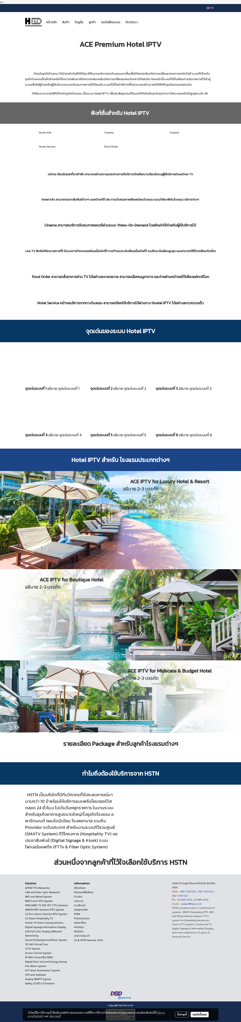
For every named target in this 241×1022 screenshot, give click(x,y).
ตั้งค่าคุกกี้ (182, 1014)
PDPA (77, 914)
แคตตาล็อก (80, 923)
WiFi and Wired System (38, 897)
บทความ (78, 901)
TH (210, 8)
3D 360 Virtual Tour (36, 944)
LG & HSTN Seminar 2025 (88, 940)
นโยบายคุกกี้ (55, 1016)
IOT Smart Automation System (42, 970)
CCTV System (32, 949)
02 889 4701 (184, 900)
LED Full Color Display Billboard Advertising (43, 933)
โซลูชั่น (79, 22)
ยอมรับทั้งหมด (200, 1014)
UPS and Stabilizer (35, 975)
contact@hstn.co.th (191, 904)
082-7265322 (180, 896)
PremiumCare (82, 918)
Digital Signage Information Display (45, 927)
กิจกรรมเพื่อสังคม (84, 892)
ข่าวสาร (78, 897)
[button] (143, 22)
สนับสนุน (79, 927)
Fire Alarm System (35, 966)
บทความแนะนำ (82, 936)
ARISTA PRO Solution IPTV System (44, 910)
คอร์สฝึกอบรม (110, 22)
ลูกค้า (92, 22)
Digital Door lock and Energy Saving (46, 962)
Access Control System (38, 953)
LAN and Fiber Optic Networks (42, 892)
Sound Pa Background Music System (46, 940)
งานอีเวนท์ (79, 905)
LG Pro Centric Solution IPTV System (46, 914)
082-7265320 (188, 892)
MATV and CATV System (39, 901)
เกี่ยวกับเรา (80, 888)
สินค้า (65, 22)
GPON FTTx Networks (37, 888)
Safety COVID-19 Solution (40, 983)
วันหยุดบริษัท (81, 910)
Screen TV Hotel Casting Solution (44, 923)
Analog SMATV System (38, 979)
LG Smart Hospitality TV (39, 918)
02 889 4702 (201, 900)
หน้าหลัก (51, 22)
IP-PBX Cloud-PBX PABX (39, 957)
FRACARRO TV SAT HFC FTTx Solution (46, 905)
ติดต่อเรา (131, 22)
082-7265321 (206, 892)
